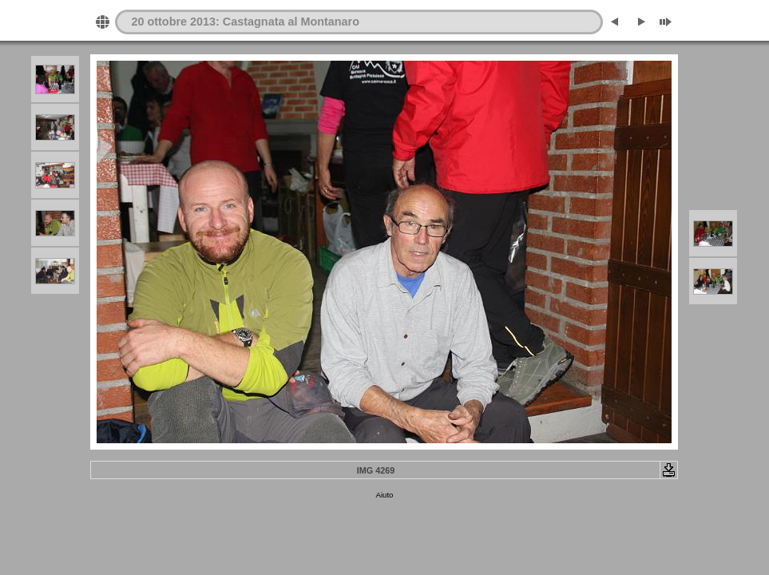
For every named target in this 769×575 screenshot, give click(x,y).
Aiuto (385, 494)
